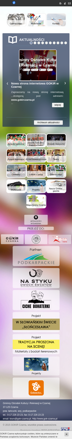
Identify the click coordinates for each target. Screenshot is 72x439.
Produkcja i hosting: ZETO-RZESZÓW (40, 430)
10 (66, 43)
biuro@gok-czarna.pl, (20, 418)
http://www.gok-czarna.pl (44, 418)
